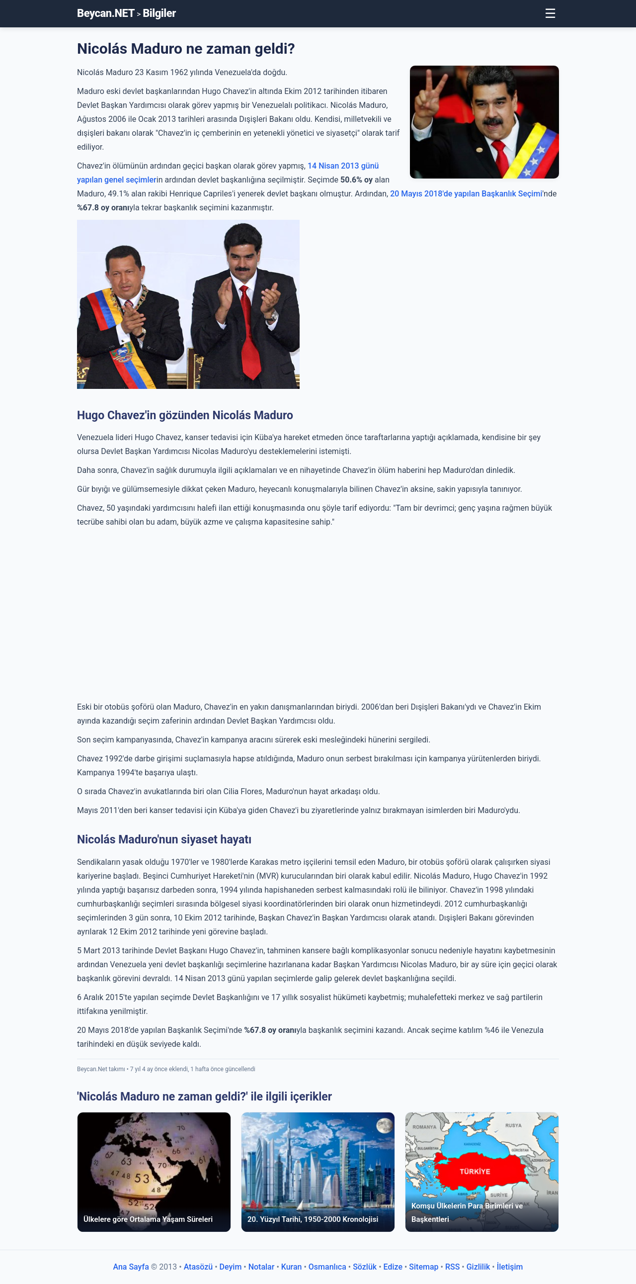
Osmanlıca (327, 1267)
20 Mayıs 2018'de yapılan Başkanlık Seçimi (466, 193)
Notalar (261, 1267)
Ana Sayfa (131, 1267)
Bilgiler (159, 13)
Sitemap (423, 1267)
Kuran (291, 1267)
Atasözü (198, 1267)
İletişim (510, 1267)
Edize (393, 1267)
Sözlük (365, 1267)
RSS (452, 1267)
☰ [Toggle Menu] (550, 13)
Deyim (231, 1267)
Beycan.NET (106, 13)
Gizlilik (478, 1267)
